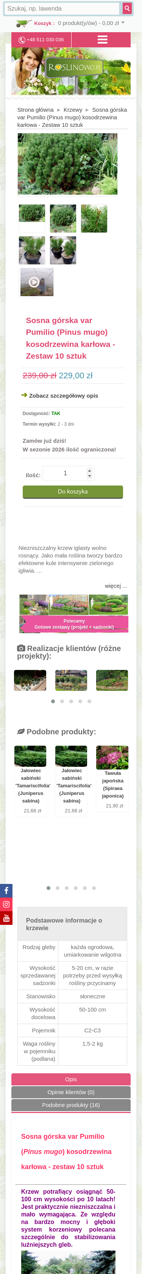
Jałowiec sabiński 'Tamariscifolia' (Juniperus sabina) (31, 786)
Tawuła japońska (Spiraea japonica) (112, 784)
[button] (53, 701)
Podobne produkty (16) (71, 1105)
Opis (71, 1079)
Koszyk (43, 23)
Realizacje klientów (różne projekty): (69, 652)
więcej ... (116, 585)
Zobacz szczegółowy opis (63, 395)
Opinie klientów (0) (70, 1092)
